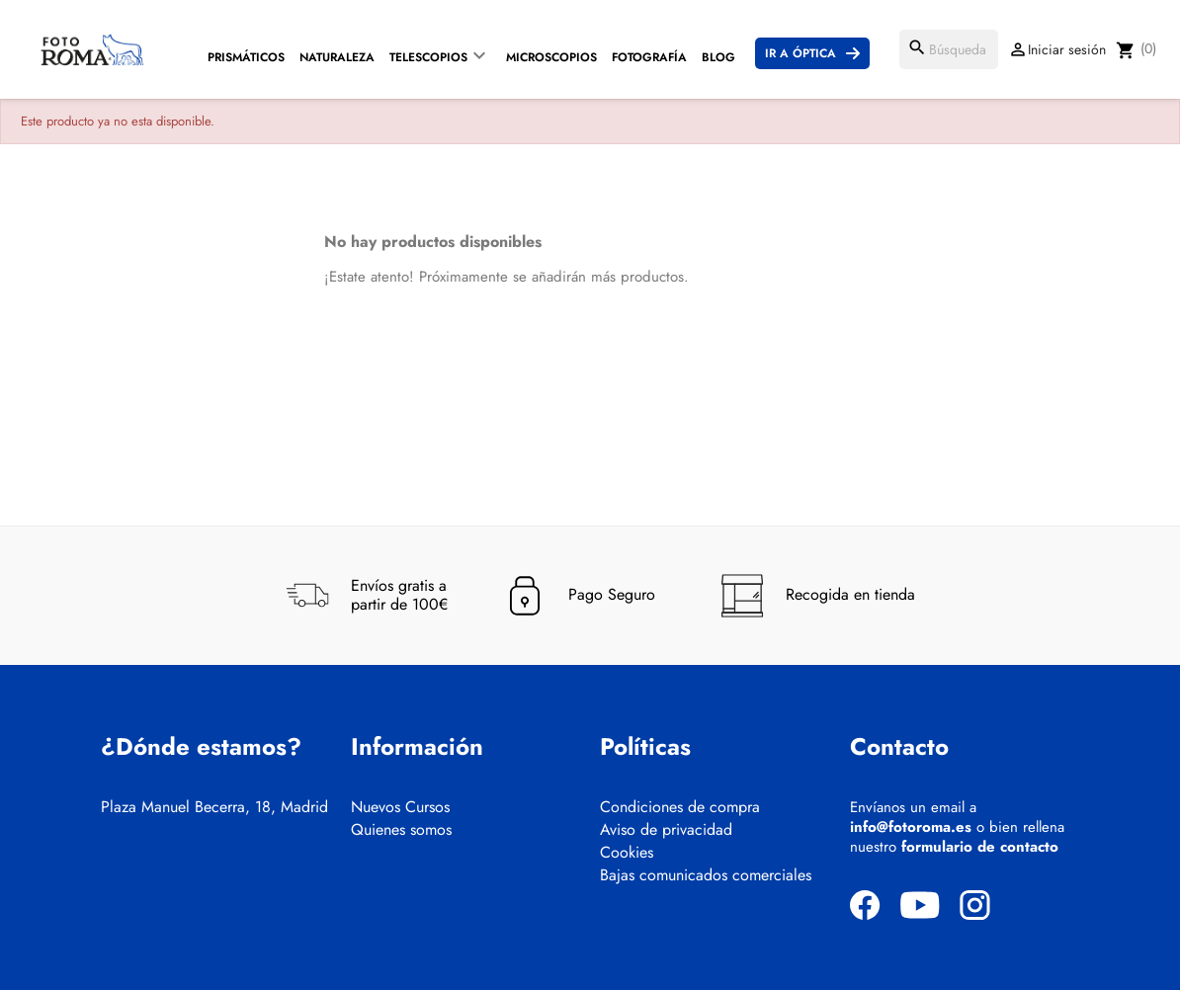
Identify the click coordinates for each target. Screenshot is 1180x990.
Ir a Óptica (800, 53)
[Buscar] (948, 49)
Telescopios (428, 57)
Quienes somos (401, 830)
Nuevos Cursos (400, 807)
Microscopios (551, 57)
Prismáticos (246, 57)
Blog (718, 57)
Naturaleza (337, 57)
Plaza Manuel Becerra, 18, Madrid (214, 807)
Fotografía (649, 57)
